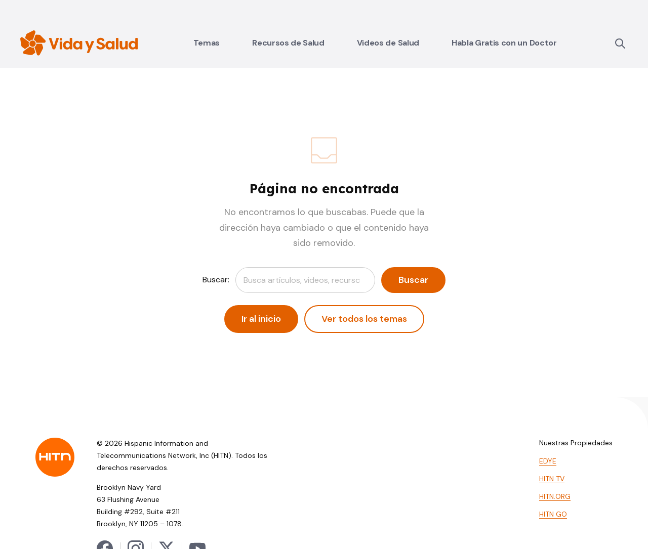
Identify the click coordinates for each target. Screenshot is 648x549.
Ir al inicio (261, 319)
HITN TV (551, 478)
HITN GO (553, 514)
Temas (206, 42)
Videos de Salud (388, 42)
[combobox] (305, 280)
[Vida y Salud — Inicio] (79, 43)
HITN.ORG (555, 496)
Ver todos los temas (364, 319)
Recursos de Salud (288, 42)
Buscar (413, 280)
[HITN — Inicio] (54, 457)
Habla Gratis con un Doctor (504, 42)
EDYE (547, 461)
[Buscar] (620, 43)
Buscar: (215, 279)
